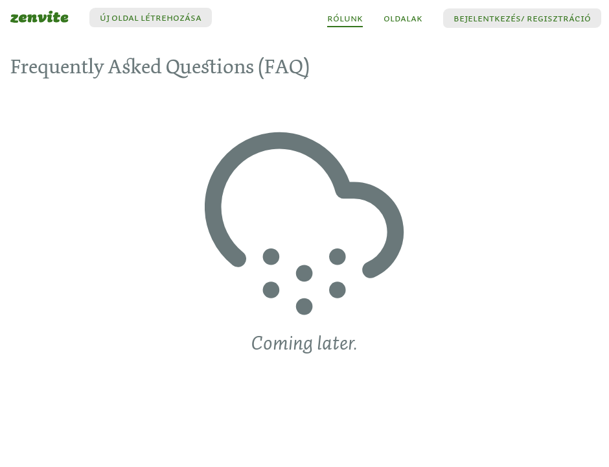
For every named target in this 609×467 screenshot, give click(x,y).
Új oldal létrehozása (150, 17)
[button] (522, 18)
